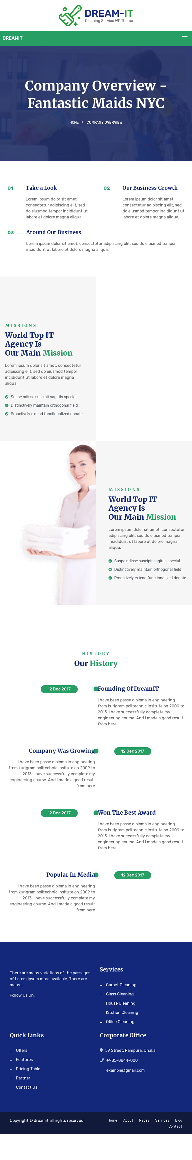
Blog (178, 1146)
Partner (23, 1103)
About (128, 1146)
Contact (175, 1152)
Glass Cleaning (120, 1019)
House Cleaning (121, 1028)
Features (24, 1085)
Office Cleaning (120, 1047)
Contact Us (26, 1113)
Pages (144, 1146)
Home (74, 123)
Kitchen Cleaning (122, 1038)
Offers (21, 1076)
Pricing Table (28, 1094)
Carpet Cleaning (121, 1010)
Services (162, 1146)
